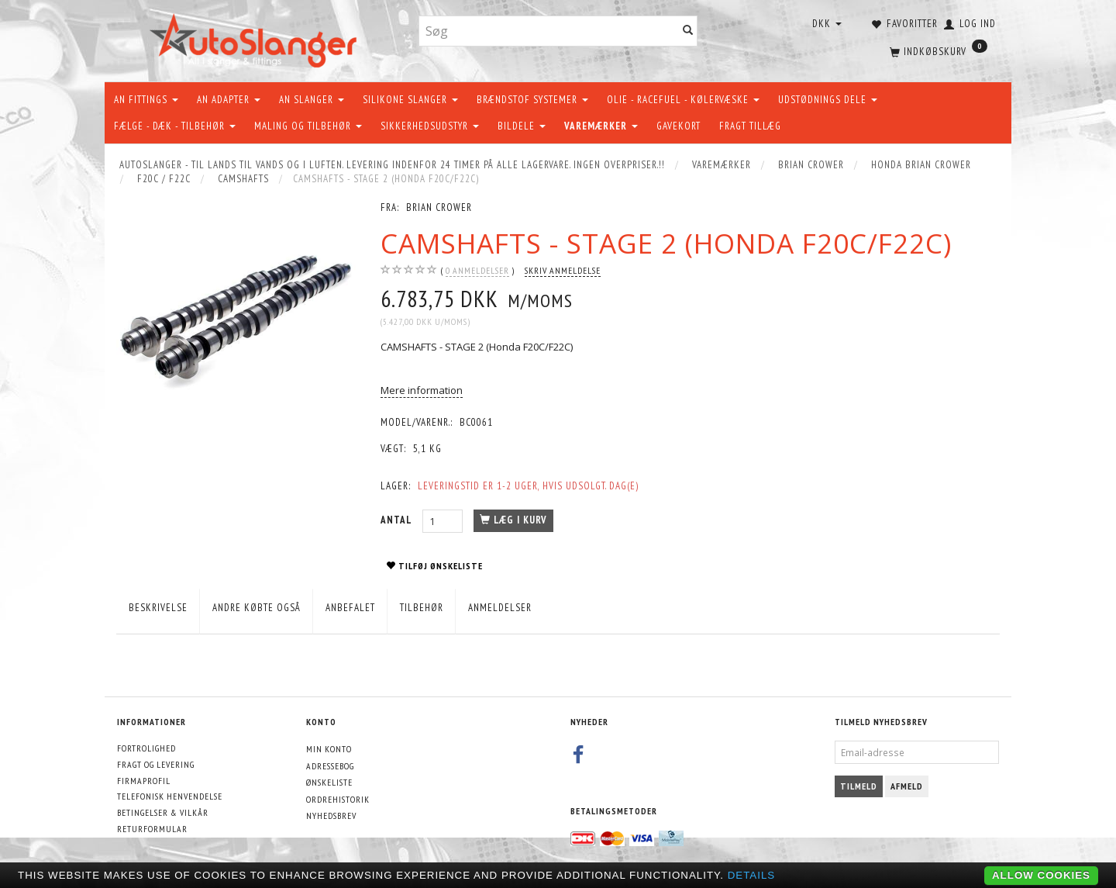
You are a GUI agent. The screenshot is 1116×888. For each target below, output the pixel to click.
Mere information (422, 390)
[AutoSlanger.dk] (256, 37)
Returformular (152, 828)
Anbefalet (350, 607)
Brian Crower (439, 207)
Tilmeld (858, 786)
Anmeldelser (500, 607)
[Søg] (688, 31)
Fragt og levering (156, 764)
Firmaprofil (143, 780)
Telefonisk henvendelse (169, 796)
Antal (398, 520)
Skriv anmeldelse (563, 270)
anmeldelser (477, 270)
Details (752, 875)
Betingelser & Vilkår (162, 812)
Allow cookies (1041, 875)
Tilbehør (421, 607)
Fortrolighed (146, 748)
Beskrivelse (158, 607)
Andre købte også (256, 607)
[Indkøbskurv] (937, 50)
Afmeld (906, 786)
